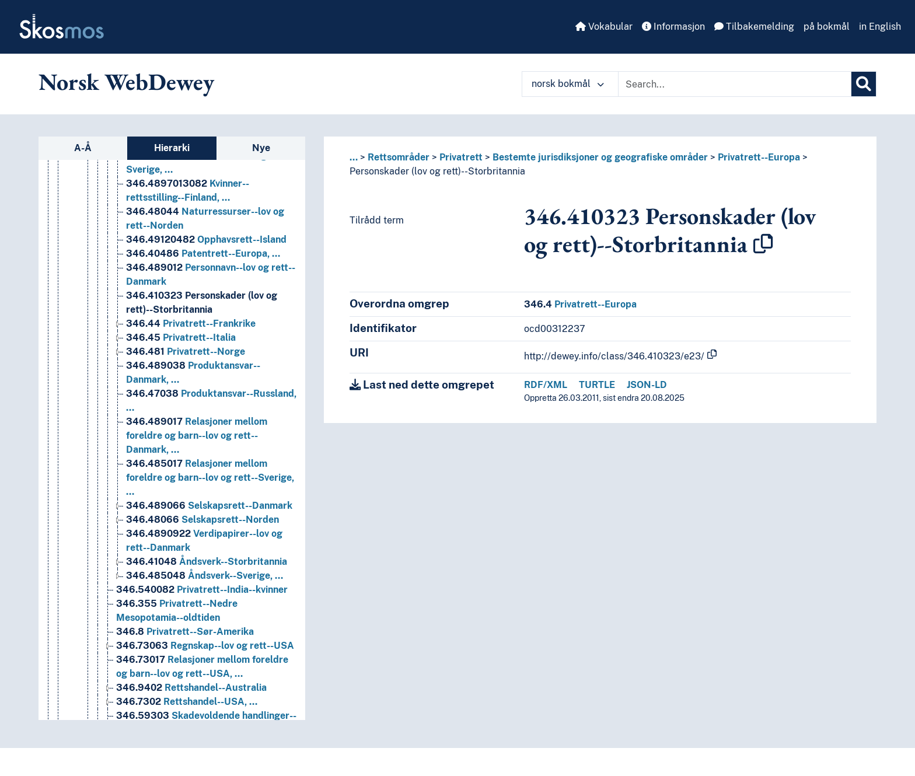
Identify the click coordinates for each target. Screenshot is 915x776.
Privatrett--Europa (759, 157)
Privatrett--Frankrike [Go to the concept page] (191, 407)
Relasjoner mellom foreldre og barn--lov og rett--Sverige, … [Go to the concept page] (210, 561)
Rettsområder (398, 157)
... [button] (354, 157)
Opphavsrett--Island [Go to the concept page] (206, 322)
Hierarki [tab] (172, 147)
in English (880, 26)
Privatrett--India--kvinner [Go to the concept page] (202, 673)
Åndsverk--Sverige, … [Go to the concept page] (204, 659)
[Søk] (863, 84)
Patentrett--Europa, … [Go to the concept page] (203, 336)
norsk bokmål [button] (568, 83)
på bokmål (827, 26)
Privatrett (461, 157)
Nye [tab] (261, 147)
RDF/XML (545, 384)
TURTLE (597, 384)
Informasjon (673, 26)
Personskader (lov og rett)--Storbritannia (437, 171)
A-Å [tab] (83, 147)
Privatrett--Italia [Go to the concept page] (181, 421)
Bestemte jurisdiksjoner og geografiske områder (600, 157)
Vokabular (604, 26)
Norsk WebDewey (126, 82)
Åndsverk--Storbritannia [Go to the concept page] (206, 645)
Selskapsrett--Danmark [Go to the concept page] (209, 589)
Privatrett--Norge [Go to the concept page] (185, 435)
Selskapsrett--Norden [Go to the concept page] (202, 603)
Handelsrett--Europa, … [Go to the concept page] (199, 168)
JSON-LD (647, 384)
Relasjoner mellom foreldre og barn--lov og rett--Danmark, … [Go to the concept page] (196, 519)
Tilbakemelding (754, 26)
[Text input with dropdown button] (734, 84)
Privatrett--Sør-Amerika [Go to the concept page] (185, 715)
